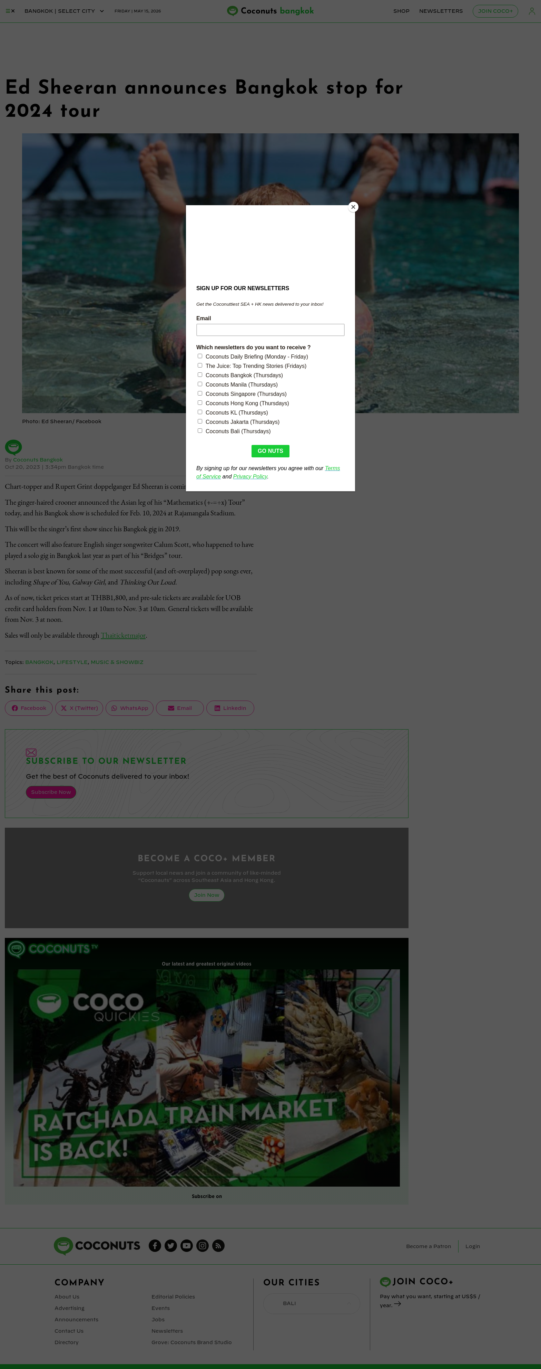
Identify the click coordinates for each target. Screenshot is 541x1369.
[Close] (353, 207)
